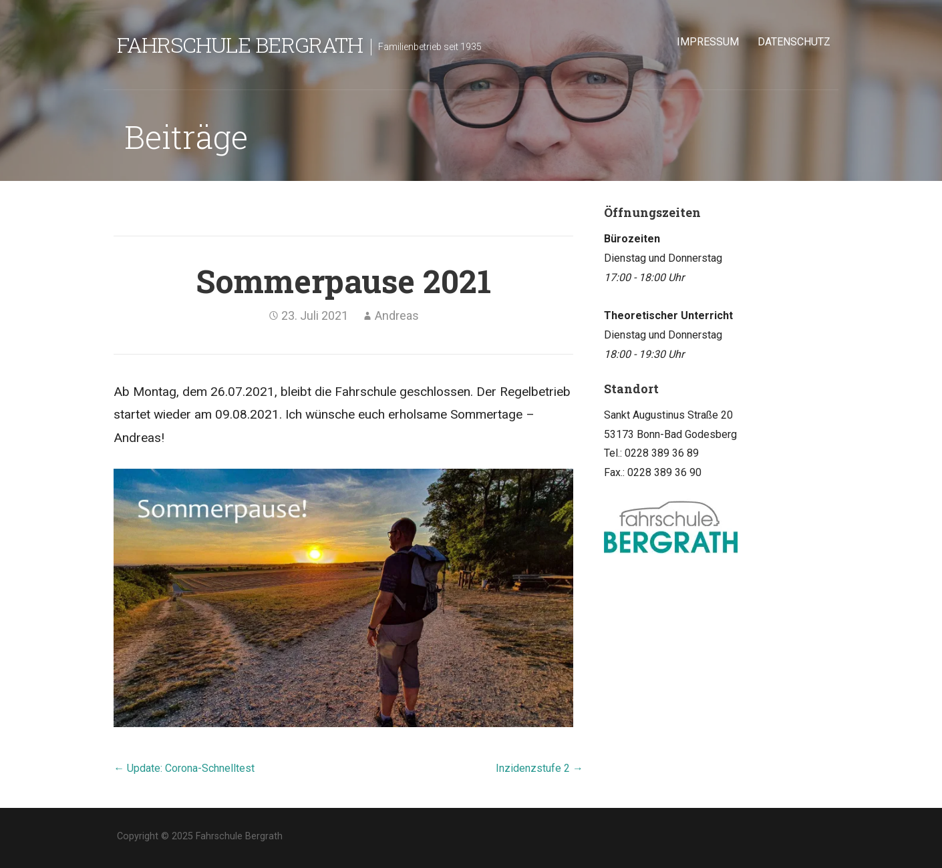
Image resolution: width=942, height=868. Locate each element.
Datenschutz (794, 41)
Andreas (397, 315)
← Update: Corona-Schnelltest (184, 768)
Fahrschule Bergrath (240, 44)
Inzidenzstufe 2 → (539, 768)
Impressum (708, 41)
